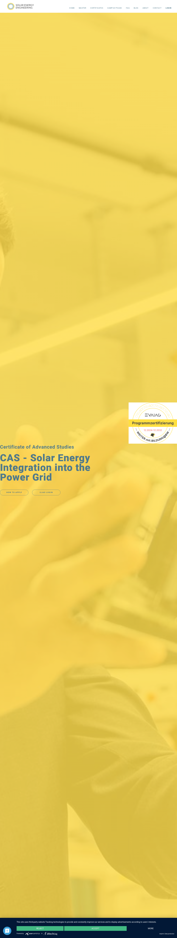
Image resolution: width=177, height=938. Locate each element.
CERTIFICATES (96, 8)
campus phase (114, 8)
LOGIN (168, 8)
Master (82, 8)
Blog (136, 8)
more (151, 928)
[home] (21, 6)
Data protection (169, 934)
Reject (40, 928)
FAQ (128, 8)
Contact (157, 8)
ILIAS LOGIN (46, 492)
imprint (161, 934)
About (146, 8)
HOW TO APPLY (14, 492)
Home (72, 8)
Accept (95, 928)
